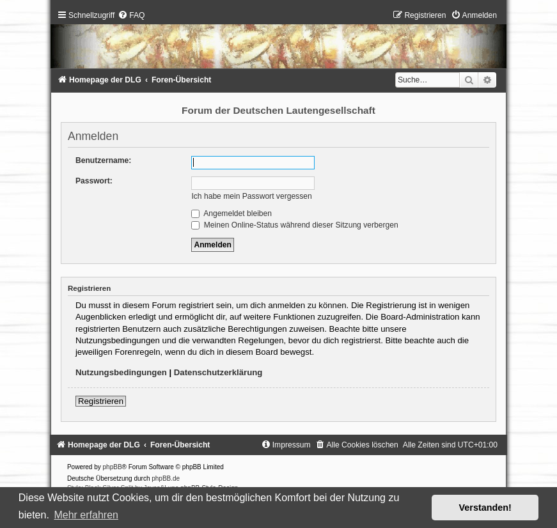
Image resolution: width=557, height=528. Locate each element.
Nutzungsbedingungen (121, 372)
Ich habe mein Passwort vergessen (251, 196)
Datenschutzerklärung (218, 372)
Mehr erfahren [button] (86, 514)
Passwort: (94, 180)
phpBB (112, 466)
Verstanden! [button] (485, 507)
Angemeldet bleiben (231, 213)
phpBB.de (166, 478)
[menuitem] (131, 15)
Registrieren (100, 401)
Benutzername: (103, 160)
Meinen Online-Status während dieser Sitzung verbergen (294, 225)
